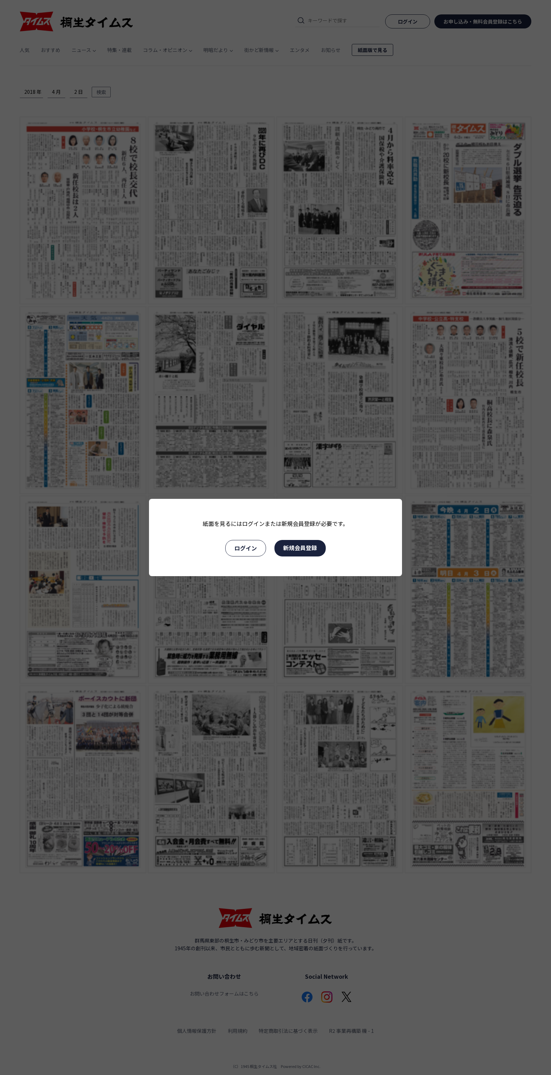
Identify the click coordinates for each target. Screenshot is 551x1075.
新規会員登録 (300, 547)
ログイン (245, 548)
